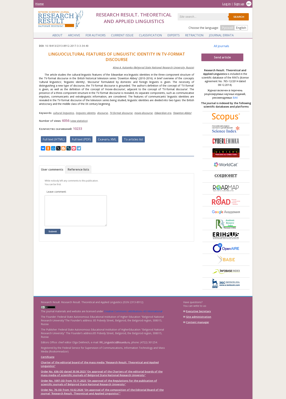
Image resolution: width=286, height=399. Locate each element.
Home (39, 4)
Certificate (47, 357)
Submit (53, 237)
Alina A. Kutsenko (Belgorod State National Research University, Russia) (153, 67)
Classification (150, 35)
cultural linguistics (63, 113)
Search (238, 16)
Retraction (194, 35)
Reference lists (78, 169)
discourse (102, 113)
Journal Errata (221, 35)
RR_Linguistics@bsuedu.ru (114, 342)
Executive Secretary (198, 311)
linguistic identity (85, 113)
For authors (96, 35)
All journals (221, 46)
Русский (227, 28)
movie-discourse (143, 113)
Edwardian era (162, 113)
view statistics (79, 121)
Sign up (239, 4)
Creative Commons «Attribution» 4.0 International (133, 311)
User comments (52, 169)
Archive (74, 35)
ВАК (235, 97)
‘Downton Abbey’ (182, 113)
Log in (226, 4)
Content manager (197, 322)
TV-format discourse (121, 113)
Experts (173, 35)
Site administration (198, 316)
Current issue (122, 35)
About (57, 35)
